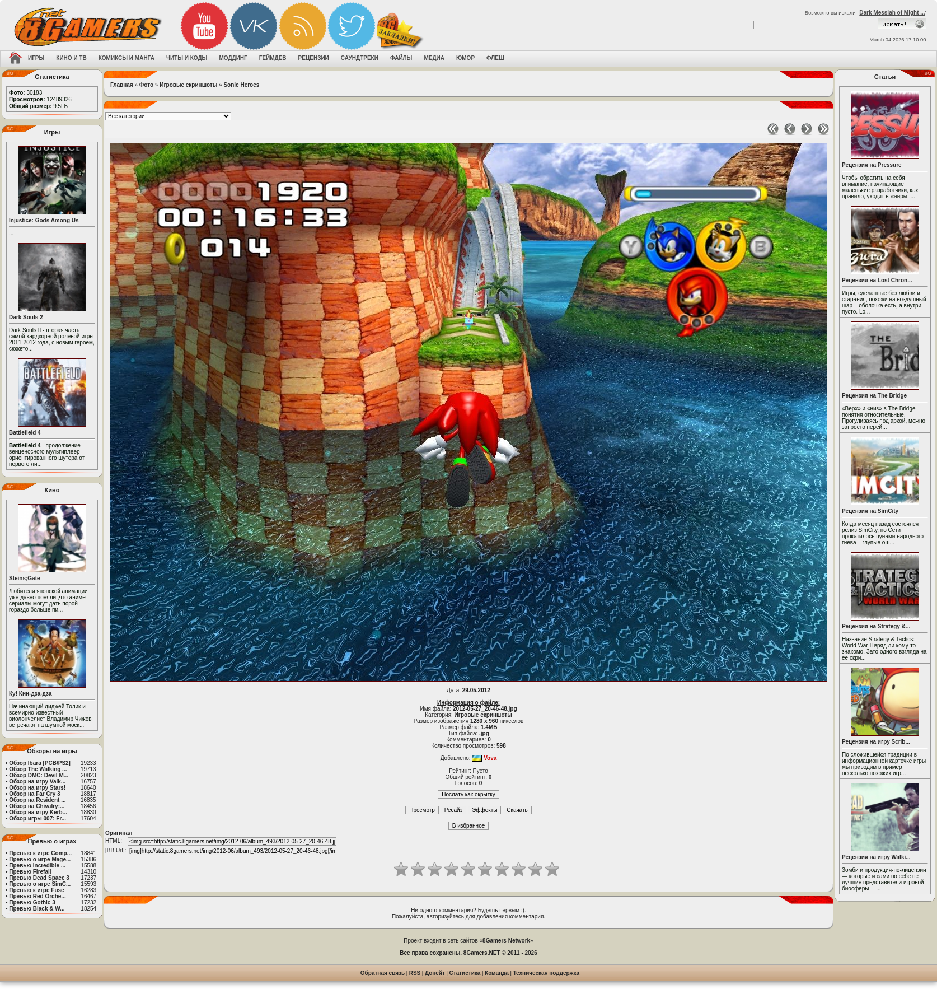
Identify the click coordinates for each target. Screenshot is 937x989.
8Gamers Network (506, 940)
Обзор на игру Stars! (37, 788)
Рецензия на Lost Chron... (877, 280)
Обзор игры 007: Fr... (37, 818)
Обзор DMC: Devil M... (38, 775)
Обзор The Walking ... (38, 769)
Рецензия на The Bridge (874, 396)
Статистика (465, 973)
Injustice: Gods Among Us (44, 220)
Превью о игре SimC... (40, 884)
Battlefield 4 (25, 433)
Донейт (435, 973)
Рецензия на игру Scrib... (876, 742)
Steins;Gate (24, 578)
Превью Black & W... (36, 909)
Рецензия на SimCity (870, 511)
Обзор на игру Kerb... (38, 812)
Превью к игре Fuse (36, 890)
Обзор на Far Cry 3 (34, 794)
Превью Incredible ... (37, 865)
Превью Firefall (30, 872)
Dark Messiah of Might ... (892, 13)
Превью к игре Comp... (40, 853)
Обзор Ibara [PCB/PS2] (40, 763)
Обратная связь (382, 973)
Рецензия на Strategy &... (876, 626)
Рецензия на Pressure (872, 165)
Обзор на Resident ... (37, 800)
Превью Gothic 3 (32, 902)
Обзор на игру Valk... (37, 781)
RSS (415, 973)
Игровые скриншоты (188, 85)
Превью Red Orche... (37, 896)
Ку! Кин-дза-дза (30, 694)
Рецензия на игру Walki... (876, 857)
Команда (497, 973)
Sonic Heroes (241, 85)
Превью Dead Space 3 (39, 878)
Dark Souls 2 (26, 317)
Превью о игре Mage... (40, 859)
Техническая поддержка (546, 973)
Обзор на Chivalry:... (36, 806)
